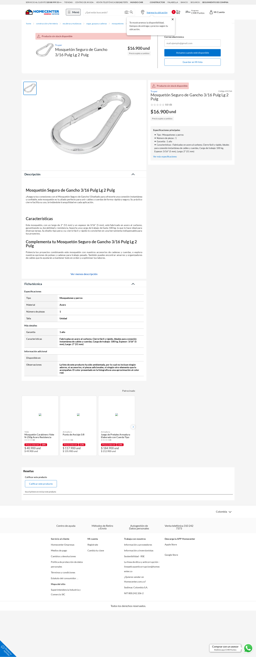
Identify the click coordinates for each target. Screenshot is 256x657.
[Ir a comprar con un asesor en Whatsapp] (232, 648)
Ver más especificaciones (165, 157)
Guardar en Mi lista (192, 62)
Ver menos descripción (84, 389)
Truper (58, 45)
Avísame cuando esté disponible (192, 52)
